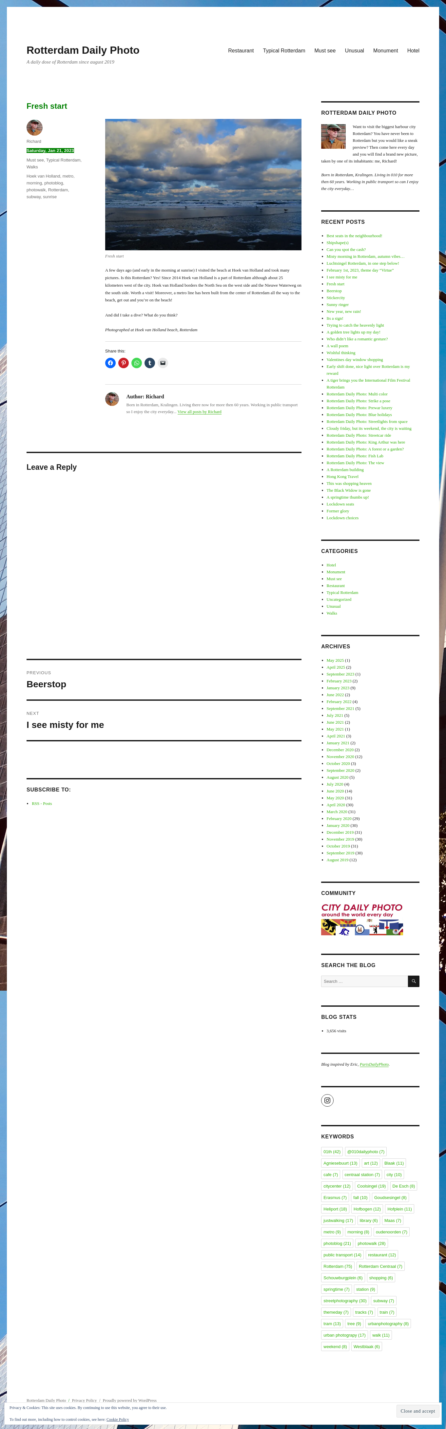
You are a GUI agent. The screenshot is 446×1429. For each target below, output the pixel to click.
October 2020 (338, 763)
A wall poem (337, 345)
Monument (385, 50)
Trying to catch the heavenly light (355, 325)
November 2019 (340, 839)
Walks (32, 166)
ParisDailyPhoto (374, 1064)
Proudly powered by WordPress (130, 1400)
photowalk (36, 189)
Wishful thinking (341, 352)
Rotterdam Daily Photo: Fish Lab (355, 455)
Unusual (354, 50)
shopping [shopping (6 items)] (381, 1277)
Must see (325, 50)
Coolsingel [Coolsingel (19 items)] (371, 1186)
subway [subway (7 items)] (383, 1300)
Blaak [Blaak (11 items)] (394, 1163)
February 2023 (339, 680)
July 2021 (335, 715)
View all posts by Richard (200, 411)
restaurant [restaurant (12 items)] (382, 1254)
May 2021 (335, 729)
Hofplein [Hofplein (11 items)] (399, 1209)
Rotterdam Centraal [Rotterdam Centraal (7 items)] (380, 1266)
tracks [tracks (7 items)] (364, 1312)
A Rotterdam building (345, 469)
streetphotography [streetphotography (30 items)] (345, 1300)
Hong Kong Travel (343, 476)
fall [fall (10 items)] (360, 1197)
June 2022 (335, 694)
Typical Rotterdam (284, 50)
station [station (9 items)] (365, 1289)
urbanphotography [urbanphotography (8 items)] (388, 1323)
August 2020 (338, 777)
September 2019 (341, 852)
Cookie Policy (118, 1419)
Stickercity (336, 297)
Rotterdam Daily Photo (83, 50)
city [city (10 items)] (394, 1174)
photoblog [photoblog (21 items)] (337, 1243)
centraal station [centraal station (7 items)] (362, 1174)
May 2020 (335, 797)
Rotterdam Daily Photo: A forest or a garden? (365, 449)
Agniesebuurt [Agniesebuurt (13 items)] (340, 1163)
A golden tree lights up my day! (354, 332)
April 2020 (336, 804)
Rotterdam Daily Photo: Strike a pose (359, 400)
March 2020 (337, 811)
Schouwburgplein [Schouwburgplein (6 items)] (342, 1277)
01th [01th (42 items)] (331, 1151)
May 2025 (335, 660)
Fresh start (336, 283)
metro (68, 176)
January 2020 (338, 825)
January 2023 (338, 687)
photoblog (53, 183)
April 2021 (336, 736)
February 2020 (339, 818)
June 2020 (335, 791)
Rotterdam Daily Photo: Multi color (357, 393)
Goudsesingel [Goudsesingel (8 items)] (390, 1197)
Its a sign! (335, 318)
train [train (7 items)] (387, 1312)
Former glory (338, 510)
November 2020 (340, 756)
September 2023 (341, 674)
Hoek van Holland (43, 176)
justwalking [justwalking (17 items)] (338, 1220)
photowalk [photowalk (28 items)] (371, 1243)
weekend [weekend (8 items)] (335, 1346)
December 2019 (340, 832)
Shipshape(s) (338, 242)
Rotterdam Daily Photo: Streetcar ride (359, 435)
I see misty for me (342, 277)
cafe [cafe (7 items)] (330, 1174)
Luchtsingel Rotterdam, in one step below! (363, 263)
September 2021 (341, 708)
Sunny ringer (338, 304)
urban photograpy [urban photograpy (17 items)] (344, 1335)
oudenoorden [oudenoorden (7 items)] (391, 1231)
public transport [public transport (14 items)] (342, 1254)
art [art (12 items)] (371, 1163)
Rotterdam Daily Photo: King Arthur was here (366, 442)
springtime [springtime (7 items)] (336, 1289)
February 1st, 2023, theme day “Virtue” (360, 270)
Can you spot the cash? (346, 249)
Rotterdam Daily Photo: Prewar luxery (360, 407)
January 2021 (338, 742)
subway (34, 196)
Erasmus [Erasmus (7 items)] (335, 1197)
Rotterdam (58, 189)
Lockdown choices (343, 517)
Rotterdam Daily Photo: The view (355, 462)
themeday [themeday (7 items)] (336, 1312)
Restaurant (241, 50)
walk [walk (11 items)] (381, 1335)
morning (34, 183)
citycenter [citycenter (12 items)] (336, 1186)
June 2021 (335, 722)
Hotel (413, 50)
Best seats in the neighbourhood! (354, 235)
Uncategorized (339, 599)
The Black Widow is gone (349, 490)
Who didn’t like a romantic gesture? (357, 338)
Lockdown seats (340, 504)
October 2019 (338, 846)
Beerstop (334, 290)
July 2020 (335, 784)
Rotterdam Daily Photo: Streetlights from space (367, 421)
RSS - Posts (42, 803)
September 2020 (341, 770)
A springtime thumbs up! (348, 497)
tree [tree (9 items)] (354, 1323)
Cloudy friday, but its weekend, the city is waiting (369, 428)
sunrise (50, 196)
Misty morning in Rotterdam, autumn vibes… (366, 256)
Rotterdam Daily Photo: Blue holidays (359, 414)
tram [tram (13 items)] (332, 1323)
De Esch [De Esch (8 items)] (404, 1186)
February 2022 (339, 701)
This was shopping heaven (349, 483)
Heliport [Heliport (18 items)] (335, 1209)
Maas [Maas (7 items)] (392, 1220)
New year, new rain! (344, 311)
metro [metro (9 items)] (332, 1231)
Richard (34, 141)
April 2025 (336, 667)
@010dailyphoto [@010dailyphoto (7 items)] (366, 1151)
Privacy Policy (84, 1400)
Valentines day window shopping (355, 359)
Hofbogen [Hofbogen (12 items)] (367, 1209)
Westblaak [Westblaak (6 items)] (367, 1346)
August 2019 (338, 859)
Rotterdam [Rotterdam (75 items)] (337, 1266)
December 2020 (340, 749)
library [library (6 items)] (369, 1220)
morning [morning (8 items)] (358, 1231)
